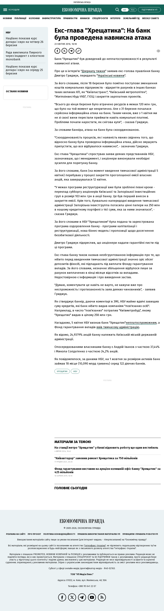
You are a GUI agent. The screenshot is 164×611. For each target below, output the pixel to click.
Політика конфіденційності (59, 534)
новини (7, 18)
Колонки (34, 18)
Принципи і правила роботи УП (140, 534)
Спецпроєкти (100, 18)
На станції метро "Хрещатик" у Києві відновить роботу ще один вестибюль (106, 447)
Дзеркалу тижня (93, 71)
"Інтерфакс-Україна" (95, 545)
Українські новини (111, 75)
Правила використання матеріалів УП (99, 534)
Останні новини (17, 91)
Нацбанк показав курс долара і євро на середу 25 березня (24, 70)
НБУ (75, 371)
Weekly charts (150, 18)
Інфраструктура (51, 18)
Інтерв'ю (115, 18)
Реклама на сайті (15, 534)
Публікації (20, 18)
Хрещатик (62, 371)
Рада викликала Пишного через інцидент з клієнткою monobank (25, 56)
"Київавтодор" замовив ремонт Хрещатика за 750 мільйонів (96, 458)
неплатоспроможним (141, 322)
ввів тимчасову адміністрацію (117, 327)
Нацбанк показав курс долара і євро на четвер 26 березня (24, 42)
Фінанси (85, 18)
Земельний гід (131, 18)
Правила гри (70, 18)
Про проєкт (34, 534)
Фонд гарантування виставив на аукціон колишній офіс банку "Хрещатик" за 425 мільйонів (107, 470)
